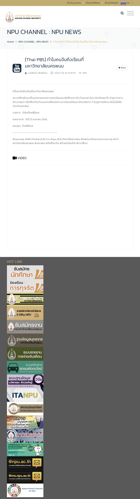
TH (130, 3)
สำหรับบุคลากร (74, 3)
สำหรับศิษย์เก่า (111, 3)
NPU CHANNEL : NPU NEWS (33, 42)
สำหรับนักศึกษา (93, 3)
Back (122, 67)
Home (10, 42)
